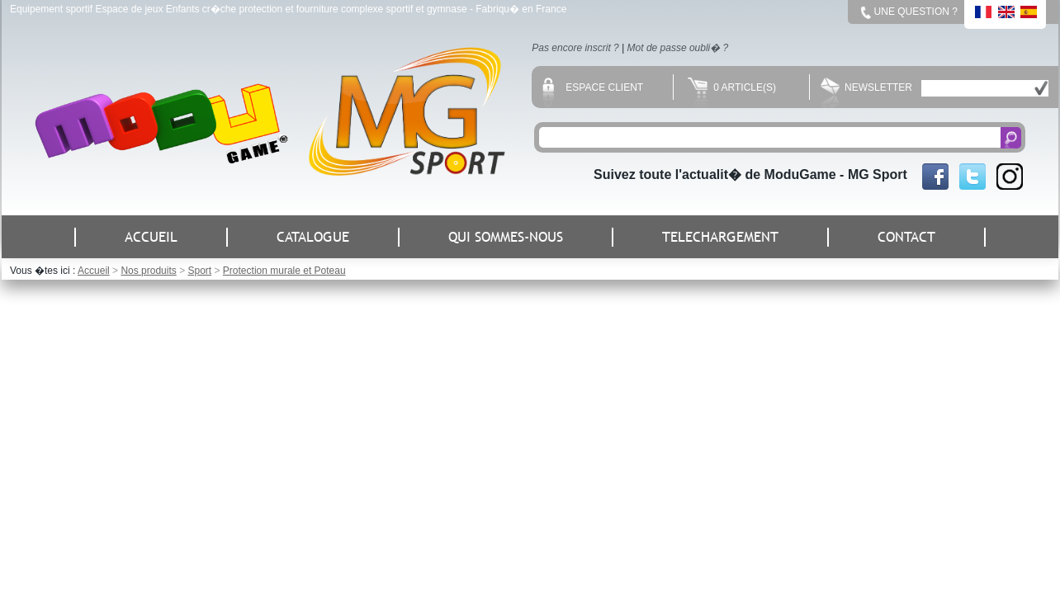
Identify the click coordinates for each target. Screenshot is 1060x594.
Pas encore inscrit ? (575, 48)
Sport (199, 270)
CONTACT (906, 237)
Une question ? (916, 11)
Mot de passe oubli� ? (678, 48)
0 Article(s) (732, 87)
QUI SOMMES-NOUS (505, 237)
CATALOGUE (313, 237)
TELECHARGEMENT (720, 237)
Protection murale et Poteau (284, 270)
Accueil (94, 270)
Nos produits (148, 270)
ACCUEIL (151, 237)
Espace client (592, 87)
